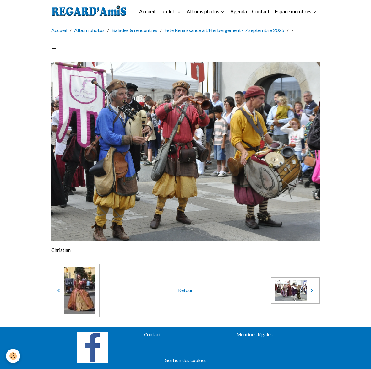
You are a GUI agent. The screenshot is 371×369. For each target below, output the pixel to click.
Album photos (89, 30)
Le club (168, 11)
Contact (261, 11)
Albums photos (203, 11)
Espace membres (293, 11)
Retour (185, 290)
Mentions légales (255, 334)
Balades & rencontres (134, 30)
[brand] (90, 11)
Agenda (238, 11)
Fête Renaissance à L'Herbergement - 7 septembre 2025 (224, 30)
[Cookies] (13, 356)
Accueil (147, 11)
